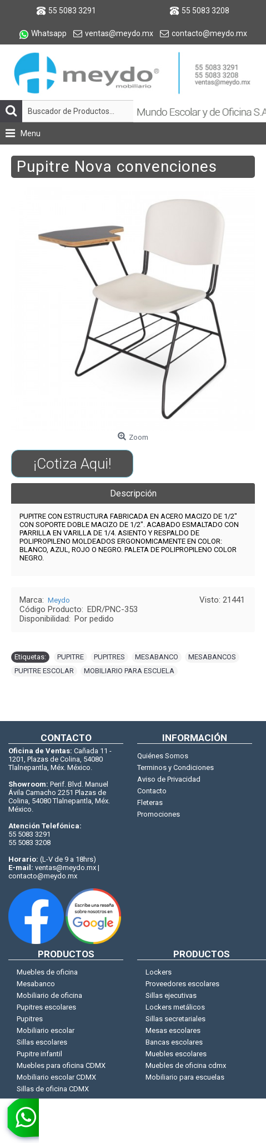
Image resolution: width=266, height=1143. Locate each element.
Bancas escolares (174, 1042)
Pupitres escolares (46, 1007)
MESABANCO (156, 657)
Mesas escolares (172, 1030)
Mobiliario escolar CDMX (56, 1077)
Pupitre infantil (39, 1054)
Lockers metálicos (175, 1007)
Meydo (59, 600)
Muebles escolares (176, 1054)
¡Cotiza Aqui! (72, 463)
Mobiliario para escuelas (184, 1077)
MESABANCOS (212, 657)
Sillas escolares (42, 1042)
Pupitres (30, 1019)
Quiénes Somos (162, 756)
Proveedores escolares (182, 984)
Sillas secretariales (175, 1019)
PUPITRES (109, 657)
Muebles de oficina (47, 972)
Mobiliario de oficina (49, 995)
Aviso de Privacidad (168, 779)
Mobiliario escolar (45, 1030)
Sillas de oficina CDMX (53, 1089)
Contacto (152, 791)
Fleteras (150, 802)
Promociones (158, 814)
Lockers (158, 972)
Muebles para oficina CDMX (61, 1065)
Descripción (133, 493)
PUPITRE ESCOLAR (44, 671)
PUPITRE (70, 657)
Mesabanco (36, 984)
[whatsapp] (19, 1121)
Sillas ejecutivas (171, 995)
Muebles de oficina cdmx (185, 1065)
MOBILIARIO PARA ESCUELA (129, 671)
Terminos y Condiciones (175, 767)
